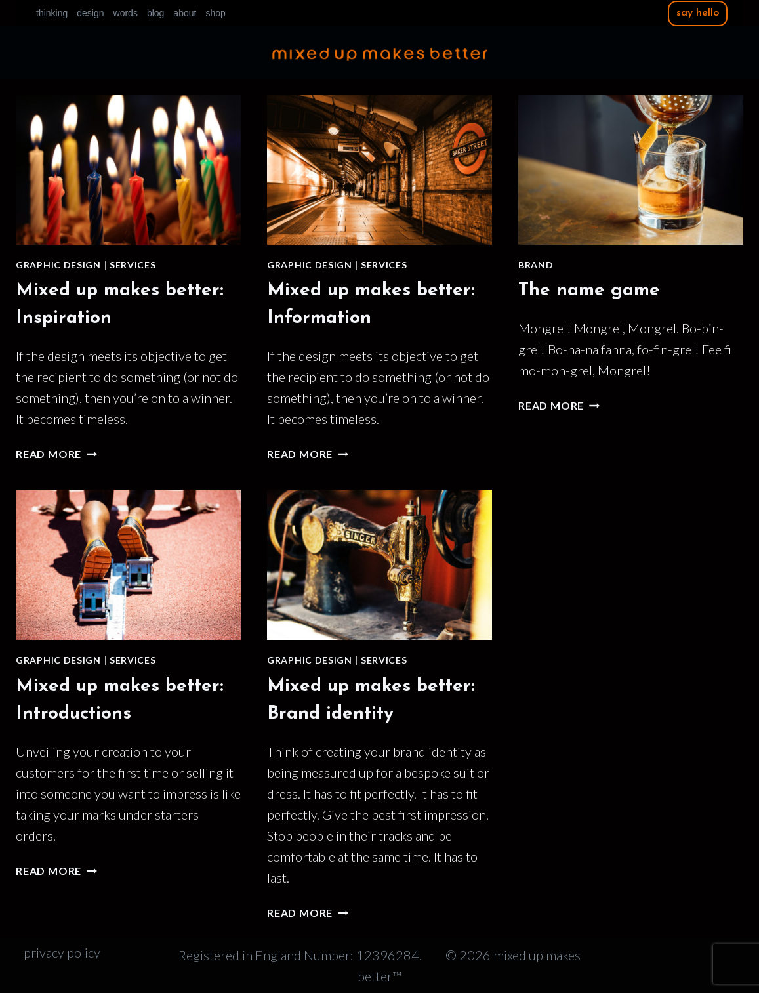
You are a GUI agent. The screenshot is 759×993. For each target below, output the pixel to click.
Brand (536, 264)
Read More (56, 454)
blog (155, 13)
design (90, 13)
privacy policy (62, 952)
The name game (589, 291)
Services (133, 264)
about (184, 13)
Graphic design (58, 264)
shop (215, 13)
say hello (697, 13)
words (125, 13)
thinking (52, 13)
